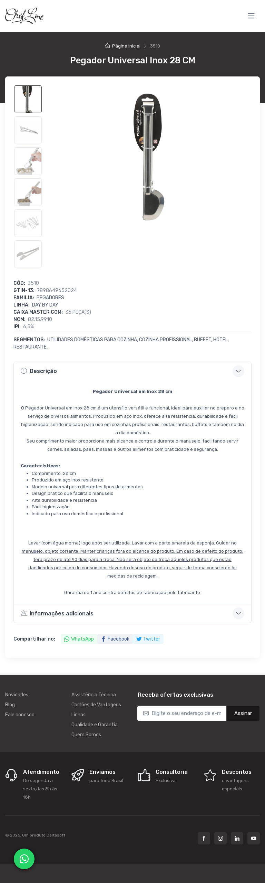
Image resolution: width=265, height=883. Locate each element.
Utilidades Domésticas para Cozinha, (93, 340)
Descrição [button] (39, 370)
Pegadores (50, 298)
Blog (10, 705)
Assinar (243, 713)
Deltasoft (56, 835)
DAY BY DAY (45, 305)
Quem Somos (86, 735)
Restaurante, (30, 347)
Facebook (115, 639)
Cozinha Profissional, (166, 340)
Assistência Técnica (93, 695)
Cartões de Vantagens (96, 705)
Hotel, (221, 340)
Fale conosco (20, 715)
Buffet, (203, 340)
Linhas (78, 715)
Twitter (148, 639)
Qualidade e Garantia (94, 725)
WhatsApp (79, 639)
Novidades (16, 695)
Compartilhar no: (34, 639)
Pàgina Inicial (122, 46)
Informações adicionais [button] (57, 613)
